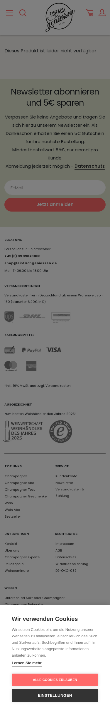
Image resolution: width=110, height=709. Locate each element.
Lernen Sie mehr (27, 663)
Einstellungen (55, 695)
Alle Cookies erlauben (55, 679)
